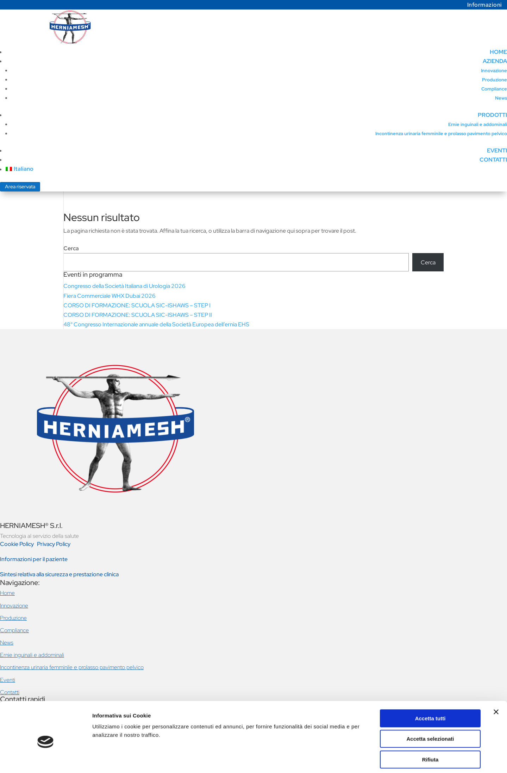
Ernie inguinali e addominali (477, 124)
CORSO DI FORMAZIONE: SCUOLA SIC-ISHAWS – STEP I (137, 305)
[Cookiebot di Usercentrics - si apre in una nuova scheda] (45, 759)
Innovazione (494, 71)
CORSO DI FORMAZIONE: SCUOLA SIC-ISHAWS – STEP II (137, 315)
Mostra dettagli (370, 759)
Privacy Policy (53, 544)
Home (7, 593)
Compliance (494, 89)
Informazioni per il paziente (34, 559)
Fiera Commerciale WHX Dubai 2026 (109, 296)
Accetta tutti (430, 687)
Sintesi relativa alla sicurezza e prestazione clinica (59, 574)
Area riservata (20, 186)
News (501, 98)
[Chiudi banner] (496, 680)
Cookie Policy (17, 544)
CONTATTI (493, 159)
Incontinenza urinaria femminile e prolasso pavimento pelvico (441, 134)
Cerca (71, 248)
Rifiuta (430, 728)
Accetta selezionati (430, 708)
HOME (498, 52)
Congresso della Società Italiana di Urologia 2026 (124, 286)
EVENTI (497, 150)
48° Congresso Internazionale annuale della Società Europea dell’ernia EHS (156, 324)
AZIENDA (495, 61)
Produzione (494, 80)
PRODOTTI (492, 115)
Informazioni (484, 4)
